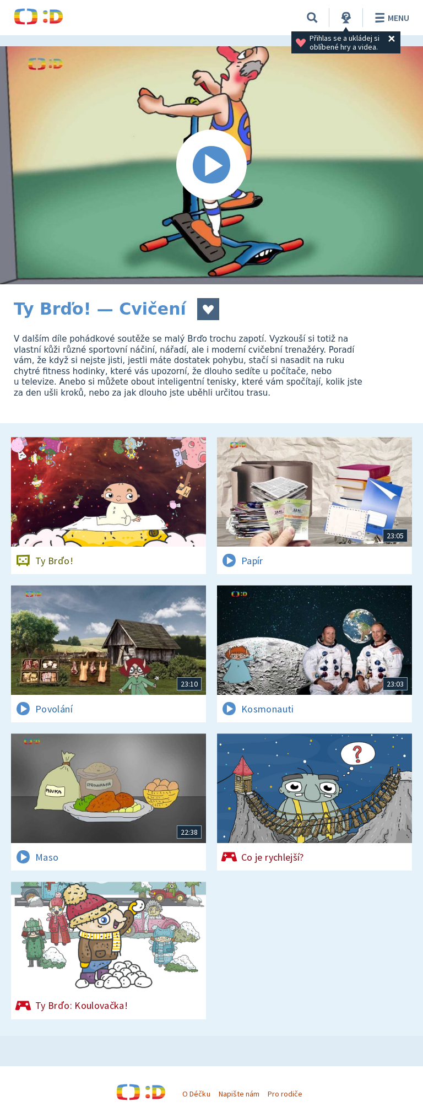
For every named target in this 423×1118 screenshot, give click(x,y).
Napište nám (239, 1094)
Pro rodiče (285, 1094)
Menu (390, 17)
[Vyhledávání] (312, 17)
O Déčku (196, 1094)
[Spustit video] (211, 165)
